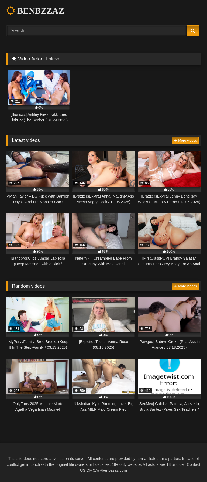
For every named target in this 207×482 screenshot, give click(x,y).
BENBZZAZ (35, 11)
